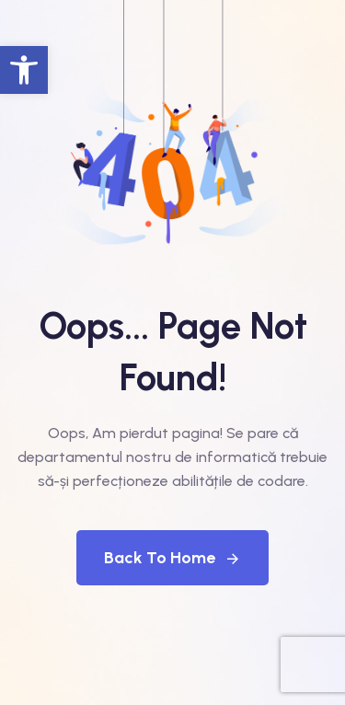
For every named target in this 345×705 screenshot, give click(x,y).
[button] (24, 70)
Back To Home (172, 558)
